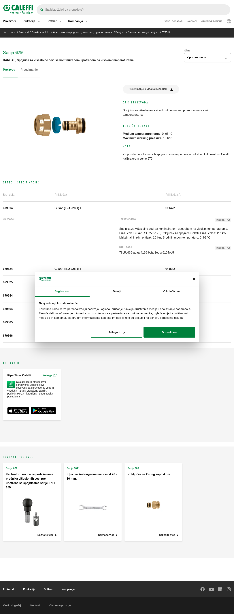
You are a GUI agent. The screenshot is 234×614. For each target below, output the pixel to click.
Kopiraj (220, 220)
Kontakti (192, 22)
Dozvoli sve (169, 332)
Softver (48, 589)
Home (13, 32)
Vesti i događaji (173, 22)
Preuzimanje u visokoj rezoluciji (148, 89)
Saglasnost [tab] (62, 291)
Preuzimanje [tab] (29, 69)
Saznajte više (45, 535)
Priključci (121, 32)
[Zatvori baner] (194, 279)
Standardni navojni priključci (144, 32)
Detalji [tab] (117, 291)
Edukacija (29, 589)
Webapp (49, 375)
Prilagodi (116, 332)
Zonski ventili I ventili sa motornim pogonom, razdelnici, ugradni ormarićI (72, 32)
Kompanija (68, 589)
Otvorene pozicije (211, 22)
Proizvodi (9, 21)
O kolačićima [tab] (171, 291)
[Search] (133, 9)
